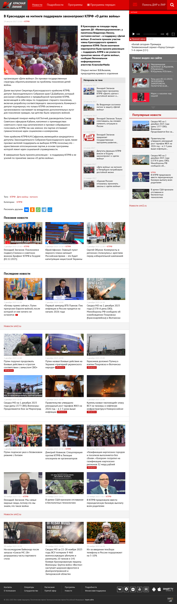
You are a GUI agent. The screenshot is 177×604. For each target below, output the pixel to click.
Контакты (8, 587)
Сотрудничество (31, 591)
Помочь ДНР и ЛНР (153, 4)
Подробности (55, 4)
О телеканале (10, 591)
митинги (33, 197)
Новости (37, 4)
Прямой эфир (50, 591)
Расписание (49, 587)
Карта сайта (89, 600)
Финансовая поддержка (95, 591)
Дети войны (22, 197)
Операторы (29, 587)
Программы (75, 4)
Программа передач (101, 4)
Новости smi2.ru (12, 326)
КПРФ (13, 197)
